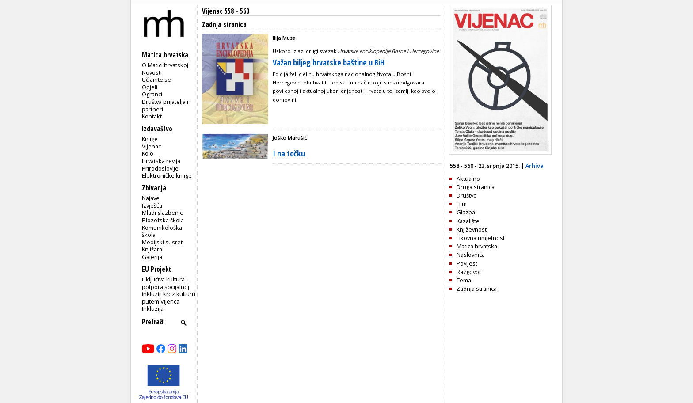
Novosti (152, 72)
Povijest (467, 263)
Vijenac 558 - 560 (225, 11)
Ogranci (152, 94)
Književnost (472, 229)
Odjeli (149, 87)
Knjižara (152, 249)
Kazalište (468, 221)
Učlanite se (156, 80)
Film (462, 204)
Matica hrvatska (477, 246)
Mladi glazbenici (163, 213)
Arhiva (534, 166)
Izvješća (152, 205)
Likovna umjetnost (481, 238)
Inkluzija (153, 308)
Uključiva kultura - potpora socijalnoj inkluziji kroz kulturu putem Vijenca (168, 290)
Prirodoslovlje (160, 168)
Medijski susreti (163, 242)
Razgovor (469, 272)
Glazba (466, 212)
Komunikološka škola (162, 231)
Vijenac (151, 146)
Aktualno (468, 178)
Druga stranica (476, 187)
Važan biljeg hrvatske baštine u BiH (329, 62)
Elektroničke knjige (167, 175)
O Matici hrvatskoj (165, 65)
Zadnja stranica (477, 289)
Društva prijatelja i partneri (165, 105)
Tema (464, 280)
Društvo (467, 195)
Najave (151, 198)
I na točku (289, 153)
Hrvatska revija (161, 161)
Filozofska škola (163, 220)
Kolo (147, 153)
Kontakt (152, 116)
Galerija (152, 257)
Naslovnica (471, 255)
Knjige (150, 139)
